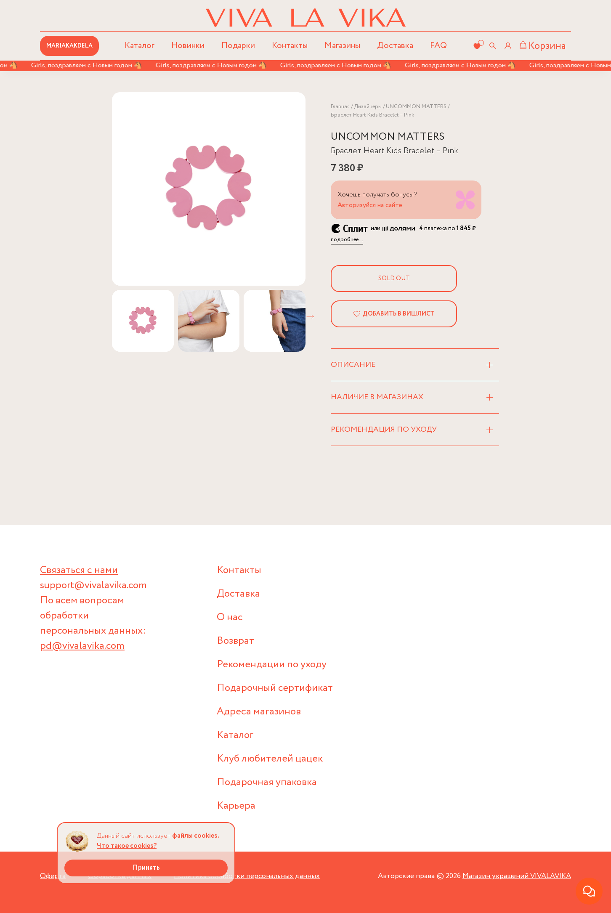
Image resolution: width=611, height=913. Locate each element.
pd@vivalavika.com (82, 646)
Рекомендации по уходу (272, 664)
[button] (310, 317)
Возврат (235, 641)
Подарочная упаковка (267, 782)
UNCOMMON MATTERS (416, 107)
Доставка (395, 46)
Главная (340, 107)
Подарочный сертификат (275, 688)
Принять (146, 868)
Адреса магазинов (259, 711)
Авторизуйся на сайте (369, 205)
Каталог (235, 735)
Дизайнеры (368, 107)
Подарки (238, 46)
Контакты (290, 46)
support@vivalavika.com (93, 585)
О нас (230, 617)
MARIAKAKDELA (69, 46)
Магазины (342, 46)
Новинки (188, 46)
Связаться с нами (79, 570)
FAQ (438, 46)
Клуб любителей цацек (270, 758)
